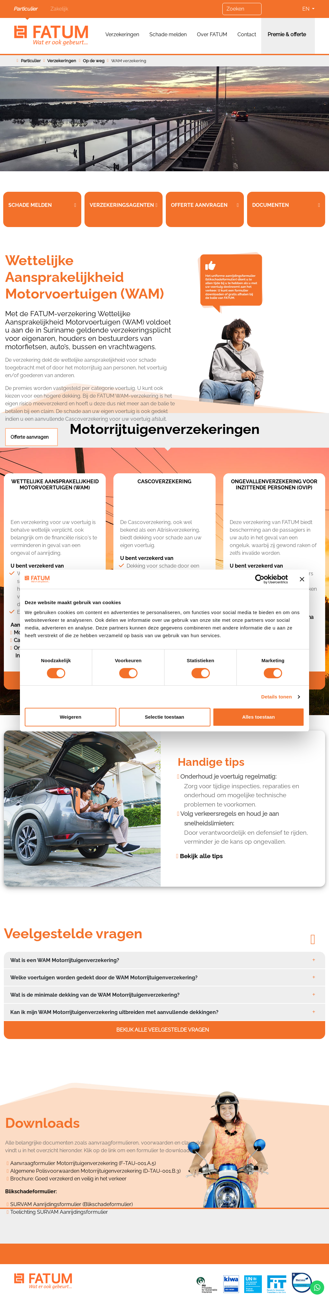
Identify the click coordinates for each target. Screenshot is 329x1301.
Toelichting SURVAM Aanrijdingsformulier (59, 1212)
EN (306, 9)
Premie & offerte (287, 34)
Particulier (25, 9)
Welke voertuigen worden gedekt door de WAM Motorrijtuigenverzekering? (104, 978)
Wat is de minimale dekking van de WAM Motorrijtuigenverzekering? (95, 995)
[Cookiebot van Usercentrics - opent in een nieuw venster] (260, 579)
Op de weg (93, 60)
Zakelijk (59, 9)
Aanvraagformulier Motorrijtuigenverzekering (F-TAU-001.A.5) (83, 1163)
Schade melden (168, 34)
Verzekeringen (122, 34)
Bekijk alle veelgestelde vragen (163, 1030)
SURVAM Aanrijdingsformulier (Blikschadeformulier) (71, 1204)
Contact (246, 34)
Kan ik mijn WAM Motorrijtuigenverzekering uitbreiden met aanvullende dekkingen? (114, 1012)
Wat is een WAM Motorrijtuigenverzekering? (64, 960)
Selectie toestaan (164, 717)
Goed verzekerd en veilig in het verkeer (81, 1179)
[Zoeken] (242, 9)
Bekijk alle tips (201, 855)
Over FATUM (212, 34)
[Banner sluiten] (302, 579)
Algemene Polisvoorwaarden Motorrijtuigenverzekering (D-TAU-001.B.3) (95, 1171)
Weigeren (70, 717)
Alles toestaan (258, 717)
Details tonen (276, 696)
